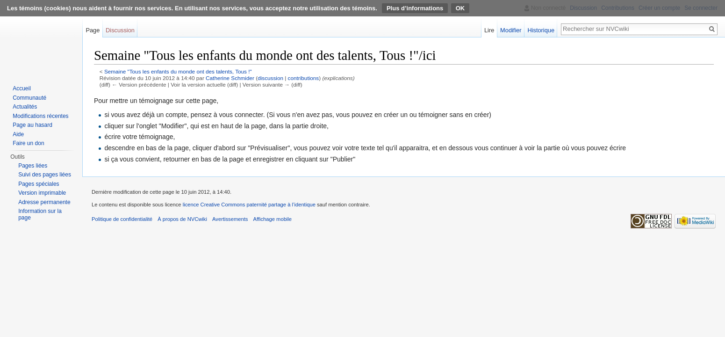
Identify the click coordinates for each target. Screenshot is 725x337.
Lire (489, 30)
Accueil (22, 88)
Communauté (29, 98)
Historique (540, 30)
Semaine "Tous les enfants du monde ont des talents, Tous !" (178, 71)
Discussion (120, 30)
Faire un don (28, 143)
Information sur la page (40, 214)
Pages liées (32, 165)
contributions (303, 78)
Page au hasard (32, 125)
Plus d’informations (415, 8)
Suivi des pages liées (44, 174)
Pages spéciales (38, 184)
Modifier (511, 30)
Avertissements (230, 219)
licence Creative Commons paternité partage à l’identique (249, 204)
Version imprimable (42, 193)
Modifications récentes (40, 116)
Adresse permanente (44, 202)
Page (93, 30)
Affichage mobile (272, 219)
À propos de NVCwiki (182, 219)
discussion (270, 78)
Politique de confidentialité (122, 219)
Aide (18, 134)
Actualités (25, 106)
